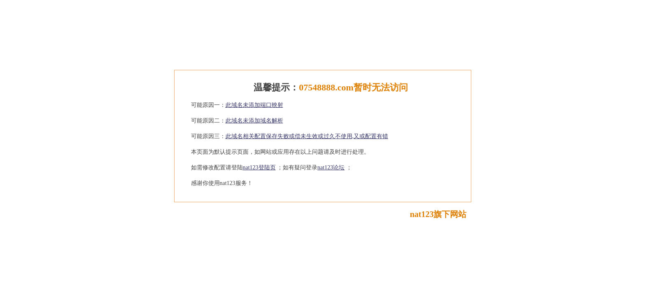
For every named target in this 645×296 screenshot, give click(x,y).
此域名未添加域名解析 (254, 121)
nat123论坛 (331, 167)
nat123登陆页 (259, 167)
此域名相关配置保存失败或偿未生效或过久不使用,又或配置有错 (307, 136)
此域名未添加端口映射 (254, 105)
